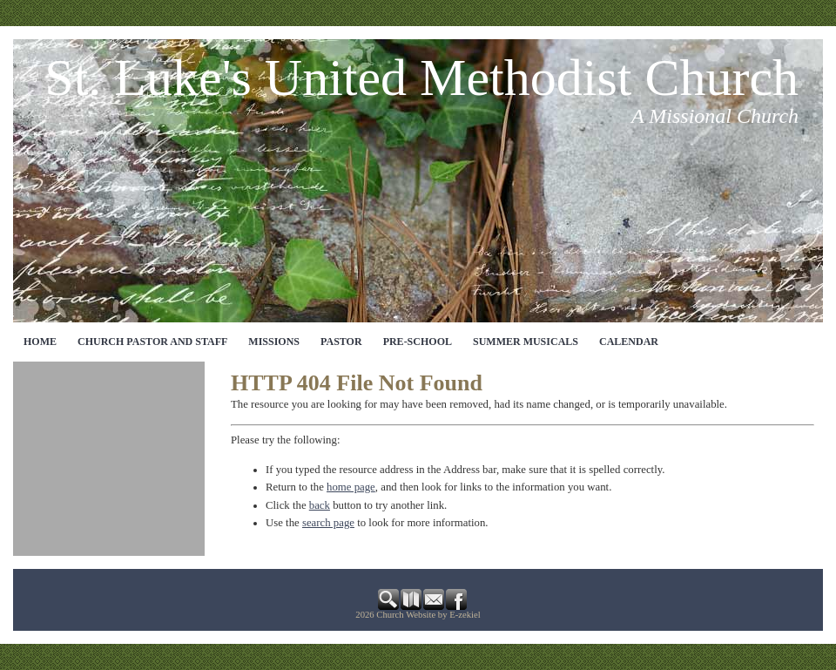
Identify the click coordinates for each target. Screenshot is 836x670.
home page (351, 487)
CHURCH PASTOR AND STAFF (152, 341)
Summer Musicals (525, 341)
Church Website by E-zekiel (428, 614)
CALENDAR (628, 341)
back (319, 505)
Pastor (341, 341)
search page (328, 523)
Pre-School (417, 341)
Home (40, 341)
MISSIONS (274, 341)
